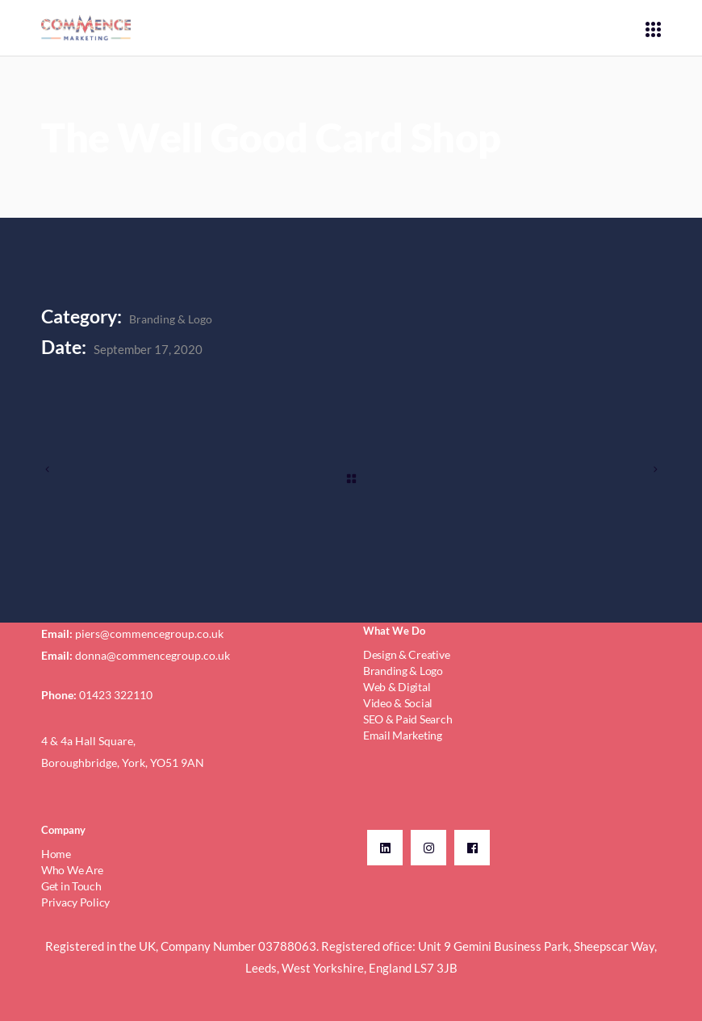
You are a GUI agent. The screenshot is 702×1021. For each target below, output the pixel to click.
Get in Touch (71, 886)
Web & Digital (396, 687)
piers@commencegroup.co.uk (149, 633)
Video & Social (397, 703)
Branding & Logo (170, 319)
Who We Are (72, 870)
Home (56, 854)
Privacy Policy (75, 902)
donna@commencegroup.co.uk (152, 655)
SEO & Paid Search (407, 719)
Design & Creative (406, 654)
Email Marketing (402, 735)
